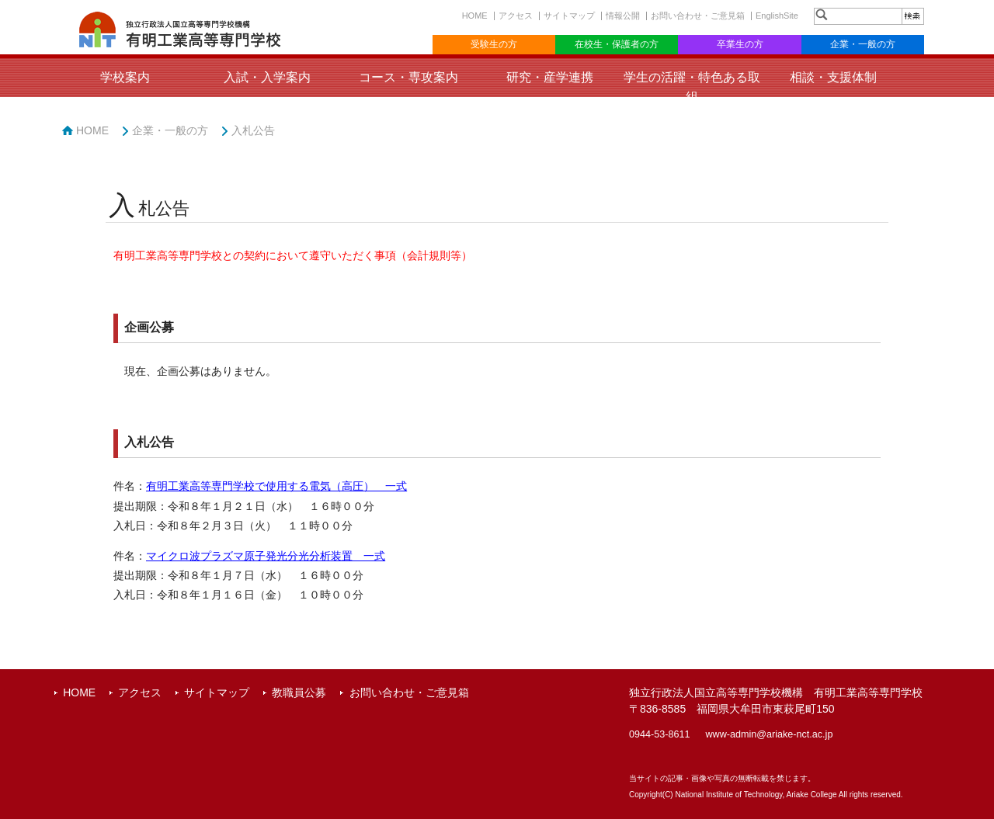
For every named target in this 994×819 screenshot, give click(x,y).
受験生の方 (494, 44)
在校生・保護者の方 (617, 44)
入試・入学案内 (267, 77)
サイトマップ (569, 15)
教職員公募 (299, 692)
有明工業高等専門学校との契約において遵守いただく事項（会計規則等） (292, 256)
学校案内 (125, 77)
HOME (475, 15)
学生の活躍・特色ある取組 (692, 87)
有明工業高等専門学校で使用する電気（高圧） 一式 (276, 486)
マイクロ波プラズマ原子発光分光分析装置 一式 (265, 556)
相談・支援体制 (833, 77)
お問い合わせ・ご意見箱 (698, 15)
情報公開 (623, 15)
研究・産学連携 (549, 77)
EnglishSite (777, 15)
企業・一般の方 (862, 44)
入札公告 (253, 130)
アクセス (516, 15)
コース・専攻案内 (408, 77)
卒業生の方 (740, 44)
